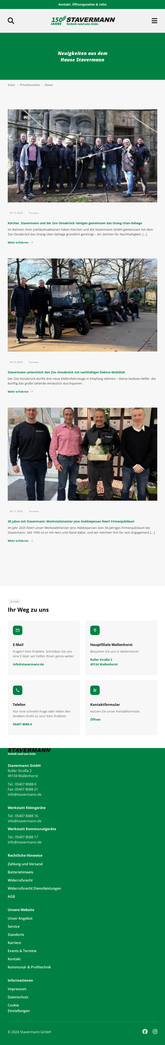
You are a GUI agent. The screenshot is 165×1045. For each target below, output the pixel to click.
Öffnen (95, 719)
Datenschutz (18, 997)
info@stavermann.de (24, 794)
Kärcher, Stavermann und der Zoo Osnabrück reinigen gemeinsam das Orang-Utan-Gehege (75, 223)
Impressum (17, 989)
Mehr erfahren (21, 242)
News (49, 85)
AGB (11, 896)
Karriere (14, 942)
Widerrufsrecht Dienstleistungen (34, 888)
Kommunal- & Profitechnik (29, 967)
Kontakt (14, 959)
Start (11, 85)
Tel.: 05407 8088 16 (23, 815)
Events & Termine (22, 951)
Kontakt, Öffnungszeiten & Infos (82, 4)
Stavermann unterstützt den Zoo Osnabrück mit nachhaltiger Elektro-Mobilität (66, 372)
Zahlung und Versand (25, 864)
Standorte (16, 934)
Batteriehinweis (20, 872)
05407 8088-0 (22, 724)
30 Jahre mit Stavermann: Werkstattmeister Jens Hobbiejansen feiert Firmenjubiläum (71, 521)
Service (14, 926)
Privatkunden (30, 85)
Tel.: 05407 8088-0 (22, 784)
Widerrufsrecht (20, 880)
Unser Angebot (20, 918)
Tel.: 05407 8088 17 (23, 837)
